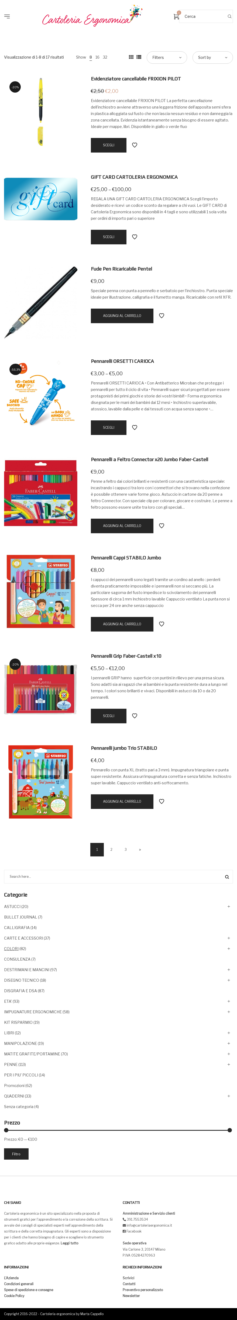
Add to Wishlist (134, 145)
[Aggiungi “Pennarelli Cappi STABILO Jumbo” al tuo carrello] (122, 624)
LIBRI (9, 1033)
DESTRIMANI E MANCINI (26, 969)
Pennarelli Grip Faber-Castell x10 (126, 656)
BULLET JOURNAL (20, 917)
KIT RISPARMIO (18, 1022)
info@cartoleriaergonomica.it (149, 1225)
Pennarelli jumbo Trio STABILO (124, 748)
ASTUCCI (12, 906)
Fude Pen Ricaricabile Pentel (121, 269)
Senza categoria (18, 1106)
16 (97, 57)
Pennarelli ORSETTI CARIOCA (122, 361)
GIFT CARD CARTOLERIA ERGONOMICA (134, 177)
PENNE (11, 1064)
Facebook (134, 1231)
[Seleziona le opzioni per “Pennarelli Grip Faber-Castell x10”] (108, 716)
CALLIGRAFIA (17, 927)
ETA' (8, 1001)
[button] (8, 8)
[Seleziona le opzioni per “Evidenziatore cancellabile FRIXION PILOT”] (108, 145)
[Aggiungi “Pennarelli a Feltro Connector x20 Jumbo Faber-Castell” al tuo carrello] (122, 526)
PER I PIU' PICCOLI (21, 1075)
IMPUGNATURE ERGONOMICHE (33, 1012)
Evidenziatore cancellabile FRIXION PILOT (136, 79)
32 (105, 57)
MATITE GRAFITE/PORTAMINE (32, 1054)
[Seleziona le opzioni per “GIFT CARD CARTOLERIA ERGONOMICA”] (108, 237)
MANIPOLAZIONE (20, 1043)
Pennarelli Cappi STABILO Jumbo (126, 558)
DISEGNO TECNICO (21, 980)
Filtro (16, 1154)
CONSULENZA (17, 959)
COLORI (11, 948)
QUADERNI (14, 1096)
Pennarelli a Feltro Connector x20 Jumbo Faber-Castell (149, 459)
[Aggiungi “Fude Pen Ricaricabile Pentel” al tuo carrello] (122, 316)
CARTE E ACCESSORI (23, 938)
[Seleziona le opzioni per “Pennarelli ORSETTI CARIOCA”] (108, 427)
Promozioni (14, 1085)
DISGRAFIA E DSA (20, 990)
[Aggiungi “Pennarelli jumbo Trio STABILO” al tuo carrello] (122, 801)
